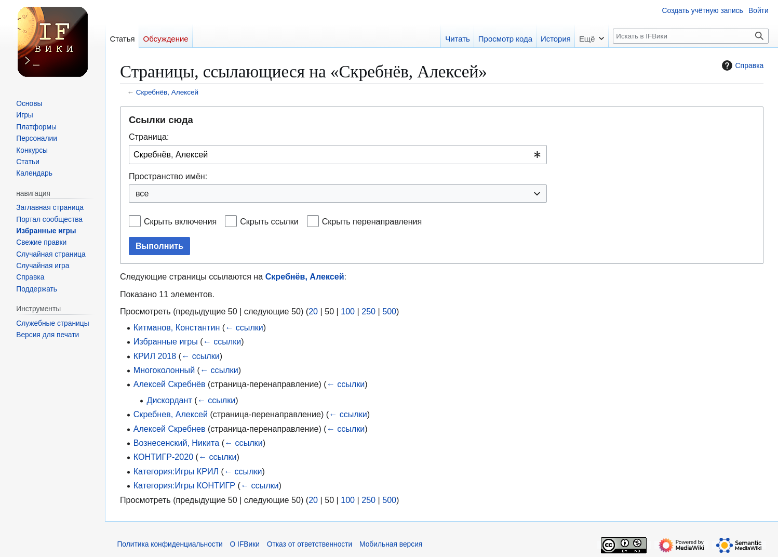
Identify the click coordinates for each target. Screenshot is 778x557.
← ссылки (244, 327)
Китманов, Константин (176, 327)
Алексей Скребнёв (169, 384)
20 (313, 311)
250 (368, 311)
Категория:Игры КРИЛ (176, 471)
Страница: (149, 136)
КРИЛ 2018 (155, 356)
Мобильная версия (390, 544)
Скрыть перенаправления (372, 221)
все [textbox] (142, 193)
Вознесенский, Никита (176, 442)
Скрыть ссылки (269, 221)
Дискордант (169, 400)
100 (348, 311)
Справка (741, 65)
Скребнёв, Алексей (167, 92)
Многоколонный (164, 370)
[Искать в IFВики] (691, 36)
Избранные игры (165, 341)
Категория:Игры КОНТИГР (184, 485)
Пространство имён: (168, 176)
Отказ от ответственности (310, 544)
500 (389, 311)
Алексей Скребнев (169, 428)
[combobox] (338, 154)
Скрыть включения (180, 221)
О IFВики (245, 544)
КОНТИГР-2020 (163, 456)
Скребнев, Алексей (170, 414)
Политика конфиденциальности (169, 544)
